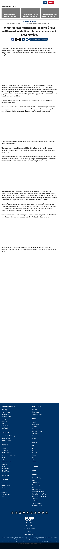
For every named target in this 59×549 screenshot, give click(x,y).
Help (29, 531)
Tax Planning (5, 428)
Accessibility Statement (39, 496)
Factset (50, 537)
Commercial (35, 412)
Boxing (34, 455)
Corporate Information (38, 492)
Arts (3, 496)
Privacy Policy (36, 485)
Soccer (34, 457)
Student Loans (6, 412)
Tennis (34, 462)
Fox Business (8, 2)
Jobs (33, 480)
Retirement (5, 426)
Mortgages (5, 410)
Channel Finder (36, 478)
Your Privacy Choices (29, 528)
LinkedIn (31, 512)
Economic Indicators (29, 21)
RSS (35, 512)
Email (27, 39)
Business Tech (36, 429)
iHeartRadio (46, 512)
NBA (33, 448)
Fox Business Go (37, 503)
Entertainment (6, 483)
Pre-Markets (5, 469)
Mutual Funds (6, 471)
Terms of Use (36, 482)
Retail (3, 466)
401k (3, 423)
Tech (34, 419)
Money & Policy (6, 438)
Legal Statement (41, 539)
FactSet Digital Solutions (30, 539)
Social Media (35, 424)
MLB (33, 450)
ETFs (3, 459)
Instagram (20, 512)
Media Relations (36, 489)
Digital (34, 422)
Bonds (3, 457)
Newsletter (39, 512)
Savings (4, 419)
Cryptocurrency (6, 452)
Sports (34, 443)
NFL (33, 446)
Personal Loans (6, 416)
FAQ (33, 487)
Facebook (12, 39)
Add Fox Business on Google (39, 39)
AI (32, 436)
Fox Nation (35, 501)
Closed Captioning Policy (39, 494)
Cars (3, 490)
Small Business (6, 440)
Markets (5, 445)
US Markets (5, 450)
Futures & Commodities (9, 455)
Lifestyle (5, 480)
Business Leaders (7, 462)
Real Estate (36, 406)
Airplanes (4, 492)
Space (34, 438)
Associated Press (6, 44)
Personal (34, 410)
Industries (4, 464)
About (34, 475)
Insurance (4, 421)
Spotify (42, 512)
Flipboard (27, 512)
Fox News (35, 498)
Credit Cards (5, 414)
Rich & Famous (6, 485)
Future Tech (35, 433)
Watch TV (51, 2)
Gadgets (34, 426)
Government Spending (8, 436)
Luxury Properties (37, 414)
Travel (3, 487)
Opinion (35, 466)
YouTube (23, 512)
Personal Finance (8, 406)
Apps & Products (37, 505)
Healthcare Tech (37, 431)
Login (44, 2)
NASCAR (34, 452)
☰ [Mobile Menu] (56, 2)
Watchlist (5, 475)
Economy (5, 433)
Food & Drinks (6, 494)
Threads (19, 39)
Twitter (16, 39)
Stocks (4, 448)
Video (34, 471)
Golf (33, 459)
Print (23, 39)
